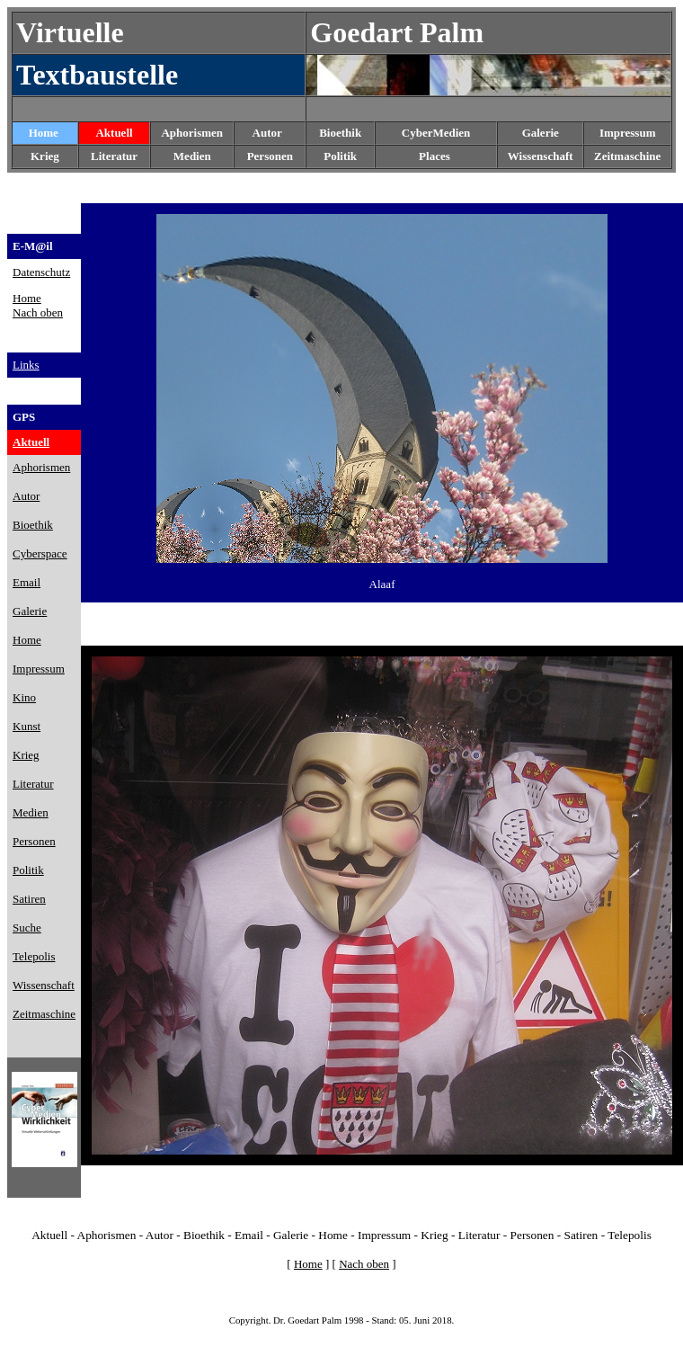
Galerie (290, 1235)
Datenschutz (41, 272)
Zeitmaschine (627, 156)
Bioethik (204, 1235)
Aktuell (113, 132)
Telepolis (630, 1235)
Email (249, 1235)
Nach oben (38, 312)
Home (43, 132)
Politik (340, 156)
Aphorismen (192, 132)
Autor (267, 132)
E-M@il (33, 246)
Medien (192, 156)
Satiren (581, 1235)
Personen (270, 156)
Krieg (434, 1235)
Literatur (479, 1235)
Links (26, 364)
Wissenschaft (540, 156)
